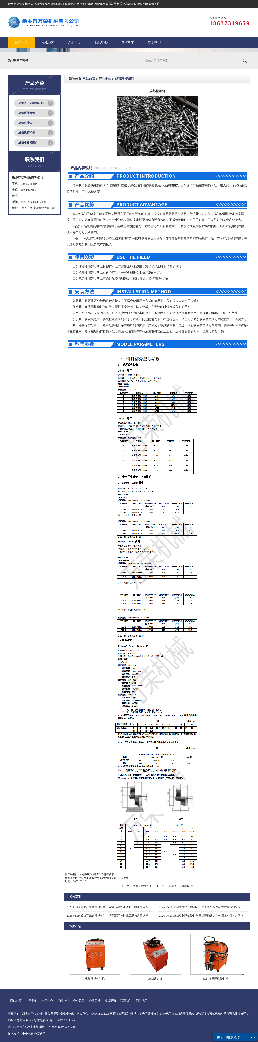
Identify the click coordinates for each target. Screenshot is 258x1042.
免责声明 (40, 1033)
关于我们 (31, 1000)
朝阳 (74, 1026)
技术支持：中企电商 (20, 1033)
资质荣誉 (94, 1000)
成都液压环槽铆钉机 (31, 103)
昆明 (54, 1026)
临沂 (61, 1026)
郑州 (29, 1026)
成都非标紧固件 (28, 142)
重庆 (42, 1026)
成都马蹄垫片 (26, 122)
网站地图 (141, 1000)
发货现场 (110, 1000)
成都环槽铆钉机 (142, 886)
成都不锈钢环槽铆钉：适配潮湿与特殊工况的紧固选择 (107, 915)
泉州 (67, 1026)
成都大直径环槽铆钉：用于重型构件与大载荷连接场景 (200, 907)
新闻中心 (63, 1000)
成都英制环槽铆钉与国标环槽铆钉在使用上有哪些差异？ (201, 915)
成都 (35, 1026)
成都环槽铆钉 (26, 112)
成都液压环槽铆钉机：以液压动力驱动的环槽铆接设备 (107, 907)
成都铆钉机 (155, 978)
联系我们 (126, 1000)
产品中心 (105, 78)
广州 (48, 1026)
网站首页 (88, 78)
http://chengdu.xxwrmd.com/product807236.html (101, 877)
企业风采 (78, 1000)
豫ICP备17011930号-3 (63, 1020)
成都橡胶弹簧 (64, 3)
